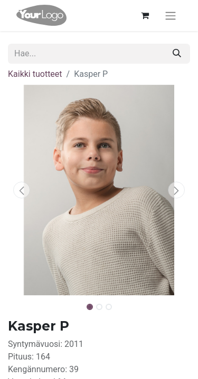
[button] (21, 190)
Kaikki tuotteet (35, 74)
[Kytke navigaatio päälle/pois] (170, 15)
